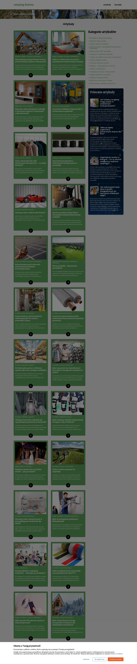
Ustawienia (86, 659)
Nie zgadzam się (99, 659)
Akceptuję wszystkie (115, 659)
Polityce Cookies (116, 654)
